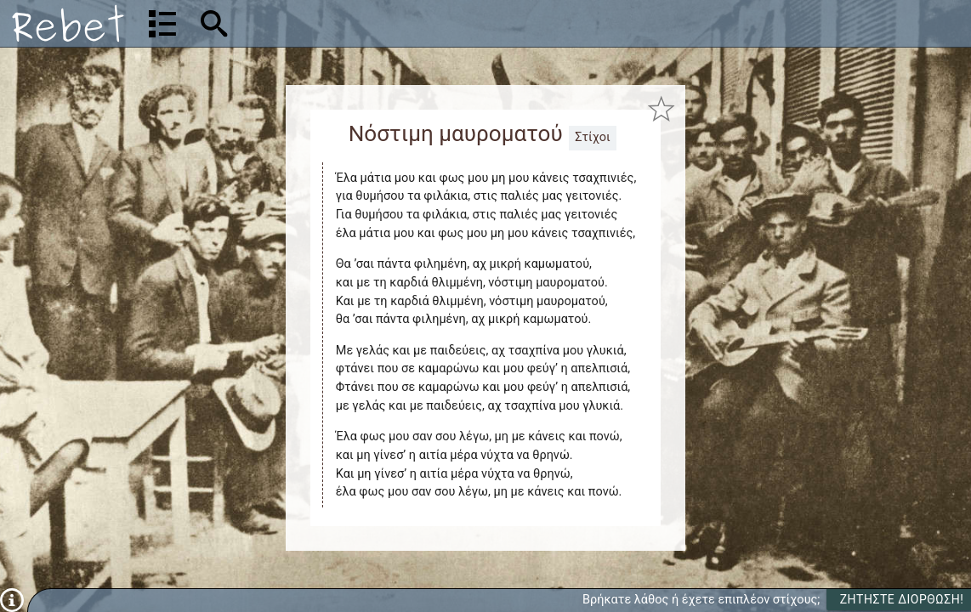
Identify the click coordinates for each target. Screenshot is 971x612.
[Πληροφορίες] (12, 599)
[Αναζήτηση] (323, 23)
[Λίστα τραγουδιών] (162, 24)
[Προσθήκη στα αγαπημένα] (661, 109)
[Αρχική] (68, 23)
